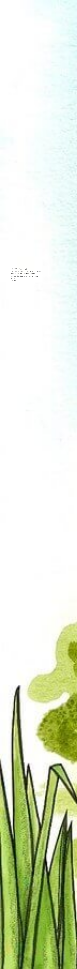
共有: (15, 281)
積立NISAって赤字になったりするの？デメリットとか (27, 271)
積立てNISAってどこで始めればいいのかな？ (24, 274)
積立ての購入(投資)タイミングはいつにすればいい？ (26, 276)
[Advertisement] (26, 41)
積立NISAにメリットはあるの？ (21, 269)
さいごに (14, 278)
